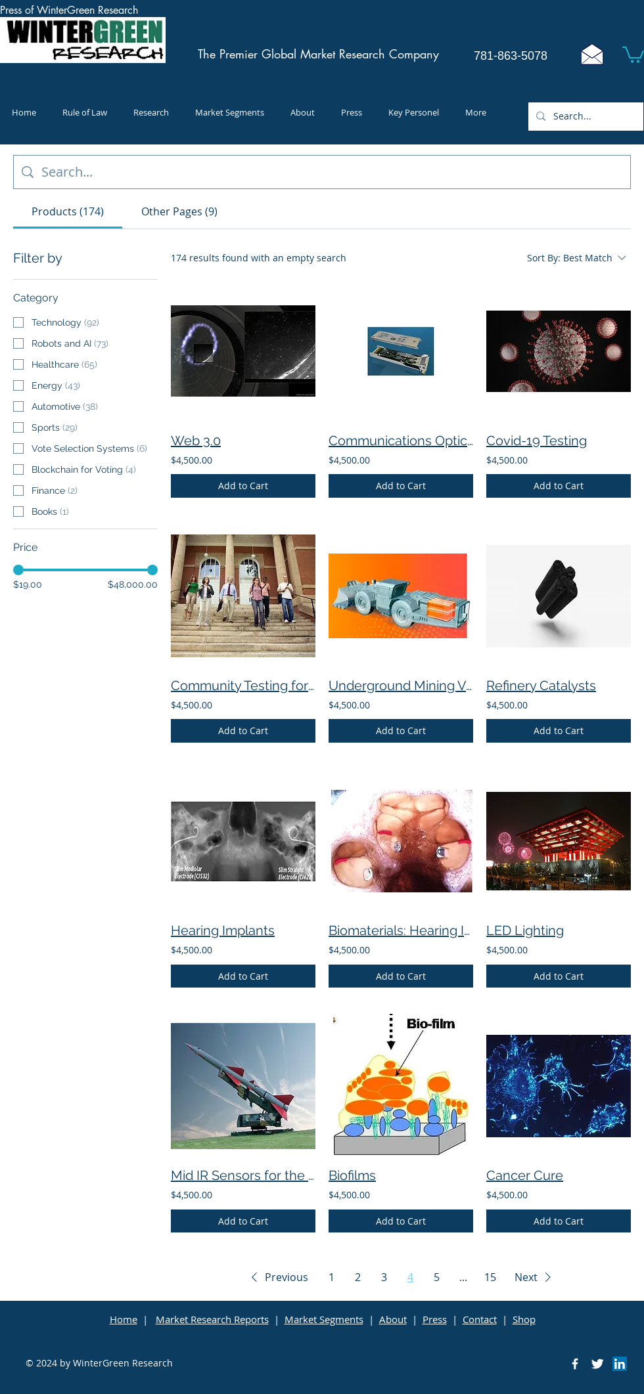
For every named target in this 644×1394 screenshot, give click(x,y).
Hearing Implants (223, 930)
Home (123, 1319)
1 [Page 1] (331, 1277)
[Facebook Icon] (575, 1364)
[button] (633, 54)
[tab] (67, 211)
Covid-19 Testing (536, 440)
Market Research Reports (212, 1319)
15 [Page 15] (490, 1277)
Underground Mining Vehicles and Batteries (401, 685)
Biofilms (352, 1175)
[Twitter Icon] (597, 1364)
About (393, 1319)
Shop (524, 1319)
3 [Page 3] (384, 1277)
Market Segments (324, 1319)
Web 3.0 (196, 440)
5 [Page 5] (437, 1277)
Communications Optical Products (401, 440)
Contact (480, 1319)
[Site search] (332, 172)
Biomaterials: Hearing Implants (401, 930)
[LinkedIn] (619, 1364)
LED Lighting (525, 930)
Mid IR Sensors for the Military (243, 1175)
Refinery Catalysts (541, 685)
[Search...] (584, 116)
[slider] (18, 570)
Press (435, 1319)
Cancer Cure (524, 1175)
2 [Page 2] (358, 1277)
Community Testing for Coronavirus (243, 685)
